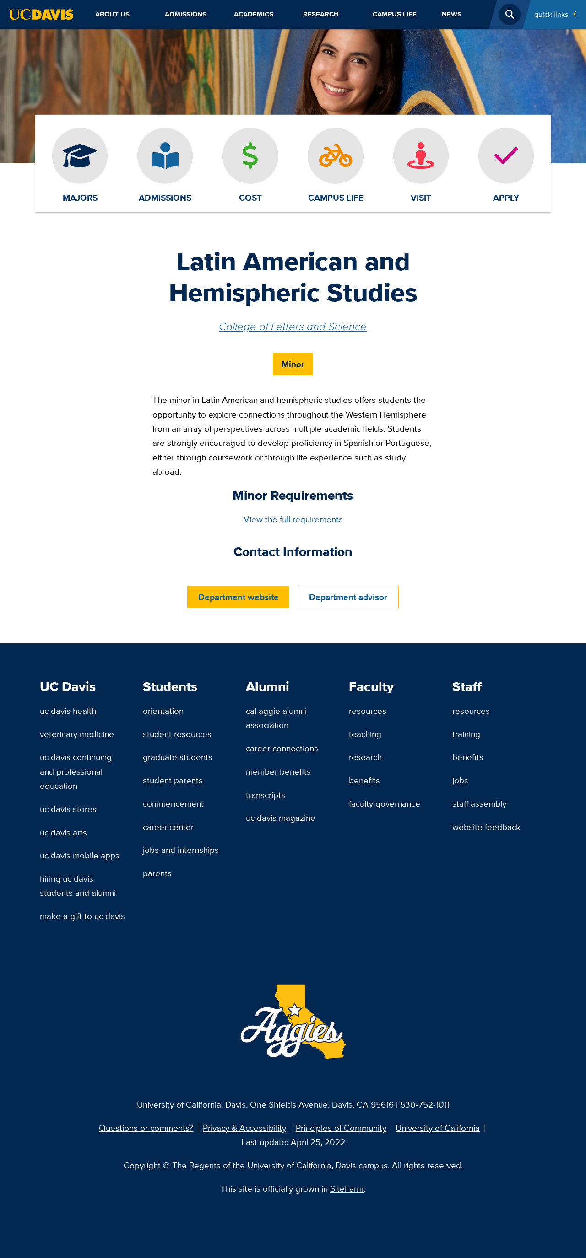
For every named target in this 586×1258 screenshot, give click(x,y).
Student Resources (177, 734)
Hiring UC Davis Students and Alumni (78, 885)
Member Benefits (278, 771)
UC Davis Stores (68, 809)
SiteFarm (347, 1188)
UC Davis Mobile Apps (79, 855)
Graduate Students (177, 756)
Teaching (365, 734)
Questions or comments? (146, 1127)
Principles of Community (341, 1127)
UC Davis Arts (63, 832)
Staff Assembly (479, 803)
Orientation (163, 710)
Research (321, 14)
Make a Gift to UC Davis (82, 916)
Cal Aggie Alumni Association (276, 717)
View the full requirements (293, 519)
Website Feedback (486, 826)
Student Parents (173, 780)
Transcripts (265, 794)
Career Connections (282, 748)
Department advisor (348, 597)
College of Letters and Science (293, 326)
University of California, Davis (191, 1104)
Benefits (364, 780)
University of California (438, 1127)
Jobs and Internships (181, 849)
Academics (253, 14)
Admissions (185, 14)
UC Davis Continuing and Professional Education (76, 771)
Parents (157, 873)
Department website (238, 597)
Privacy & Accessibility (244, 1127)
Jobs (460, 780)
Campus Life (395, 14)
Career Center (168, 826)
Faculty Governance (384, 803)
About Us (112, 14)
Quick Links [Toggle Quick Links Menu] (551, 14)
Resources (367, 710)
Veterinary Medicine (77, 734)
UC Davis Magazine (280, 817)
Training (466, 734)
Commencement (173, 803)
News (451, 14)
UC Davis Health (68, 710)
